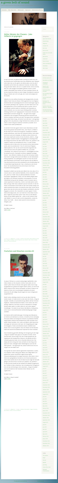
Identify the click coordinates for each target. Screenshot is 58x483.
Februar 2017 (46, 380)
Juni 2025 (45, 146)
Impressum (27, 10)
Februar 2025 (46, 156)
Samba (35, 239)
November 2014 (46, 443)
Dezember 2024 (46, 160)
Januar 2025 (45, 158)
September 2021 (46, 251)
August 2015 (45, 422)
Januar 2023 (45, 214)
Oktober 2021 (46, 249)
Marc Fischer (31, 239)
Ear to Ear (45, 48)
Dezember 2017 (46, 357)
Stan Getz (6, 241)
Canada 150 (45, 45)
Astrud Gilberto (33, 238)
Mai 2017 (45, 373)
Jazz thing (45, 464)
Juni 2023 (45, 202)
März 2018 (45, 350)
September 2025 (46, 139)
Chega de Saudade (10, 239)
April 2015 (45, 431)
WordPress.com (40, 481)
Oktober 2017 (46, 361)
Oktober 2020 (46, 277)
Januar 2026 (45, 130)
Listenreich (45, 58)
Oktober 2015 (46, 417)
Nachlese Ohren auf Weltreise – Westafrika (47, 106)
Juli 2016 (44, 396)
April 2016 (45, 403)
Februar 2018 (46, 352)
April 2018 (45, 347)
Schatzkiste (45, 65)
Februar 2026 (46, 128)
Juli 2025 (44, 144)
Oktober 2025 (46, 137)
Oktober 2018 (46, 333)
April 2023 (45, 207)
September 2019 (46, 307)
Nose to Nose (46, 61)
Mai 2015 (45, 429)
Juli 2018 (44, 340)
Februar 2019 (46, 324)
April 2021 (45, 263)
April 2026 (45, 123)
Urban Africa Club (46, 467)
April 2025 (45, 151)
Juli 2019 (44, 312)
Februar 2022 (46, 240)
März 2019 (45, 322)
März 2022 (45, 237)
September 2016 (46, 392)
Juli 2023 (44, 200)
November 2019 (46, 303)
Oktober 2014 (46, 445)
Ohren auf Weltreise (47, 63)
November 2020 (46, 275)
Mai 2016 (45, 401)
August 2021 (45, 254)
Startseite (4, 10)
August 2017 (45, 366)
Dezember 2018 (46, 329)
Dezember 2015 (46, 413)
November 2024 (46, 163)
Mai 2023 (45, 205)
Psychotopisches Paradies (46, 90)
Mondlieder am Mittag (47, 80)
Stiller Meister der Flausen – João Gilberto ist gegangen (18, 35)
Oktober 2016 (46, 389)
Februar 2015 (46, 436)
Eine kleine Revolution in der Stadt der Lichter (48, 110)
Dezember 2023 (46, 188)
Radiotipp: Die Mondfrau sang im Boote (47, 102)
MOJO (44, 457)
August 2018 (45, 338)
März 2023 (45, 209)
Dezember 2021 (46, 244)
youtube (8, 210)
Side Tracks (45, 68)
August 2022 (45, 226)
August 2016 (45, 394)
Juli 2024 (44, 172)
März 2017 (45, 378)
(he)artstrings (45, 41)
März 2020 (45, 293)
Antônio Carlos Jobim (25, 238)
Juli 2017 (44, 368)
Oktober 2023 (46, 193)
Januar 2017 (45, 382)
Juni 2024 (45, 174)
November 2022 (46, 219)
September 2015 (46, 420)
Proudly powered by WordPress (20, 481)
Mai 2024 (45, 177)
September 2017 (46, 364)
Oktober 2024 (46, 165)
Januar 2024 (45, 186)
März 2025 (45, 153)
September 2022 (46, 223)
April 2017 (45, 375)
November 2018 (46, 331)
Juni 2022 (45, 230)
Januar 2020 (45, 298)
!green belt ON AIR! (47, 38)
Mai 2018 (45, 345)
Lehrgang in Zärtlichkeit (45, 83)
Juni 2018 (45, 343)
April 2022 (45, 235)
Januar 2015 (45, 438)
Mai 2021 (45, 261)
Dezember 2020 (46, 272)
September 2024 (46, 167)
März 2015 (45, 434)
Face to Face (45, 50)
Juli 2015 (44, 424)
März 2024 (45, 181)
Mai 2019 (45, 317)
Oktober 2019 (46, 305)
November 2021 (46, 247)
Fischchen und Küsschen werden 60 (19, 251)
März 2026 (45, 125)
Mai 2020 (45, 289)
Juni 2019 (45, 314)
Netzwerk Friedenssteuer (46, 470)
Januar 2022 (45, 242)
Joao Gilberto (25, 239)
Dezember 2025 (46, 132)
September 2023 (46, 195)
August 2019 (45, 310)
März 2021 (45, 265)
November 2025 (46, 135)
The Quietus (45, 455)
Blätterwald (21, 10)
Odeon (11, 410)
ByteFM (44, 462)
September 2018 (46, 336)
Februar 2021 (46, 268)
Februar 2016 (46, 408)
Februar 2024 (46, 184)
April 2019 (45, 319)
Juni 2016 (45, 399)
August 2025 (45, 142)
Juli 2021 (44, 256)
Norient (44, 460)
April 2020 (45, 291)
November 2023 (46, 191)
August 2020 (45, 282)
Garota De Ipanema (18, 239)
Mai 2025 (45, 149)
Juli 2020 (44, 284)
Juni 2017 (45, 371)
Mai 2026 (45, 121)
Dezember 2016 (46, 385)
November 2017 (46, 359)
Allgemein (13, 238)
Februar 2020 (46, 296)
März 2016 (45, 406)
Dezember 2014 (46, 441)
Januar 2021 (45, 270)
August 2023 (45, 198)
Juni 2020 (45, 286)
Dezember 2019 (46, 300)
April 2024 (45, 179)
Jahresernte (45, 56)
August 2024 (45, 170)
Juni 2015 (45, 427)
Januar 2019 (45, 326)
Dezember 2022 (46, 216)
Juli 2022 (44, 228)
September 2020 (46, 279)
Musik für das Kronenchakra (46, 87)
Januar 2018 (45, 354)
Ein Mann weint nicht (47, 78)
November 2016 (46, 387)
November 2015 (46, 415)
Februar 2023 (46, 212)
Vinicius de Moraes (12, 241)
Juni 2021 (45, 258)
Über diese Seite (12, 10)
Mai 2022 (45, 233)
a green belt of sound (15, 2)
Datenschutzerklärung (37, 10)
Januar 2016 (45, 410)
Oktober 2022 (46, 221)
